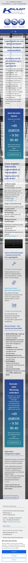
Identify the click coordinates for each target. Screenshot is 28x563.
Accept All (14, 551)
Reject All (14, 559)
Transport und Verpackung (13, 311)
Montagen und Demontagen (13, 269)
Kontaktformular (14, 154)
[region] (14, 550)
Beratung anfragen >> (11, 236)
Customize (14, 555)
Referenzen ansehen (10, 497)
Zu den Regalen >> (10, 200)
